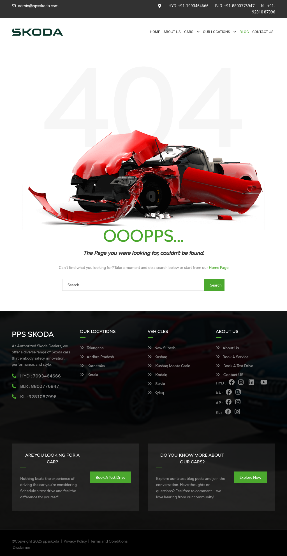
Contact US (229, 374)
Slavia (156, 383)
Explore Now (250, 477)
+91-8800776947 (239, 6)
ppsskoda (51, 541)
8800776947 (45, 386)
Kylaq (156, 392)
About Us (227, 347)
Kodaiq (157, 374)
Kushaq (157, 356)
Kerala (89, 374)
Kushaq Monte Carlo (169, 365)
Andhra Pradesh (97, 356)
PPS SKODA (33, 334)
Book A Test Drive (234, 365)
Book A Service (232, 356)
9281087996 (43, 396)
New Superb (161, 347)
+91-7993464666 (193, 6)
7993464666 (47, 376)
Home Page (218, 267)
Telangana (92, 347)
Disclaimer (21, 547)
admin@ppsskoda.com (38, 6)
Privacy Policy (75, 541)
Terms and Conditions (109, 541)
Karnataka (92, 365)
